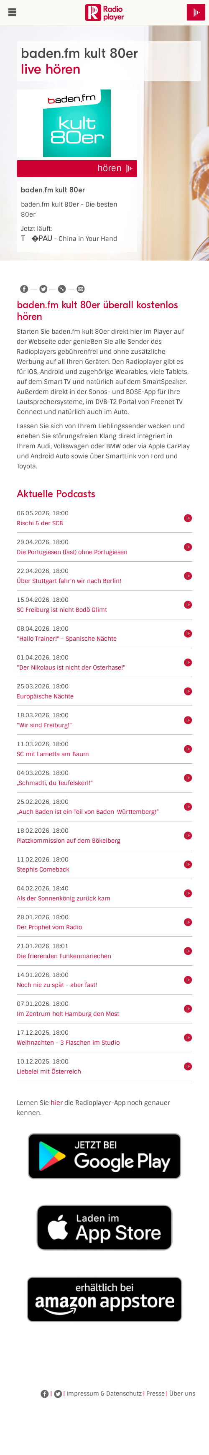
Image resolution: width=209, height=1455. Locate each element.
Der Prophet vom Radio (49, 927)
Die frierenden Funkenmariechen (64, 956)
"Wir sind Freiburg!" (44, 725)
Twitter (58, 1394)
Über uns (182, 1393)
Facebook (45, 1394)
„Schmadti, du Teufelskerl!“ (55, 783)
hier (57, 1103)
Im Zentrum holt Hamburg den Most (68, 1014)
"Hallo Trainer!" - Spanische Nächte (67, 638)
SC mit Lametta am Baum (53, 754)
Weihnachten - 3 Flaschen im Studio (68, 1042)
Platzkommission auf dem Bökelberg (68, 840)
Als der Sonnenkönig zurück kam (63, 898)
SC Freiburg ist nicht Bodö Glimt (62, 610)
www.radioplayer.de (104, 12)
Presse (155, 1393)
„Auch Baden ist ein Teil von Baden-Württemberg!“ (88, 812)
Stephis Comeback (43, 869)
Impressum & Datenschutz (104, 1393)
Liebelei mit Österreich (49, 1071)
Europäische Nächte (45, 696)
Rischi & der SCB (40, 523)
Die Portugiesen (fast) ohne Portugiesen (72, 552)
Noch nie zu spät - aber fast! (57, 985)
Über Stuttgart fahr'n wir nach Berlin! (69, 581)
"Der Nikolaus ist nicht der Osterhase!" (71, 667)
